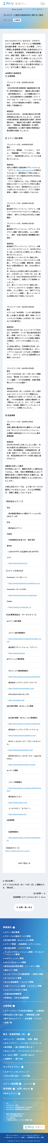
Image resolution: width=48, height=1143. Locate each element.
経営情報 (21, 1039)
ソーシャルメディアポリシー (31, 1135)
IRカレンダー (10, 1051)
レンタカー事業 (33, 966)
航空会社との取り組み (13, 1015)
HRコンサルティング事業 (15, 962)
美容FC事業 (38, 974)
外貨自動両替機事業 (12, 994)
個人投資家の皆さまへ (24, 1047)
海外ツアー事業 (11, 970)
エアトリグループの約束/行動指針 (18, 1011)
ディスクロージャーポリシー (31, 1051)
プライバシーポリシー (13, 1135)
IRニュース (9, 1039)
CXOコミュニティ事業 (14, 958)
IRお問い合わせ (27, 1055)
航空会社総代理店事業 (13, 966)
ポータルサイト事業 (12, 978)
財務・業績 (33, 1039)
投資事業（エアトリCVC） (30, 944)
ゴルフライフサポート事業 (15, 990)
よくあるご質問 (11, 1055)
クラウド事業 (24, 948)
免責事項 (8, 1059)
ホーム (14, 9)
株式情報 (8, 1047)
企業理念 (40, 1011)
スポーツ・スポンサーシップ (16, 1072)
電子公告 (19, 1059)
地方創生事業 (10, 948)
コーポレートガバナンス (31, 1043)
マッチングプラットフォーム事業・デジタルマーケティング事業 (24, 953)
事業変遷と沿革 (33, 1015)
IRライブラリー (11, 1043)
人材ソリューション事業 (14, 986)
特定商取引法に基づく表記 (36, 1137)
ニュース (19, 9)
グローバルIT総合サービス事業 (17, 936)
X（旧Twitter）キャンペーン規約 (14, 1137)
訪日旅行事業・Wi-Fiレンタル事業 (19, 940)
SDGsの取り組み (11, 1076)
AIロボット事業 (35, 986)
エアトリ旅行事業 (11, 932)
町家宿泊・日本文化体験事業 (16, 998)
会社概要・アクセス (33, 1019)
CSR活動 (26, 1076)
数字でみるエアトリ (12, 1019)
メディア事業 (10, 944)
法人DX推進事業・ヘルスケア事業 (18, 982)
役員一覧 (8, 1023)
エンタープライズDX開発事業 (17, 974)
